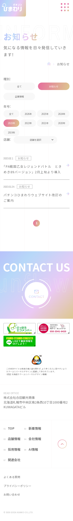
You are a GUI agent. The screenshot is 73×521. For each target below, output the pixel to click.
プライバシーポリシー (17, 486)
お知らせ (63, 64)
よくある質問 (11, 477)
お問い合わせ (11, 494)
